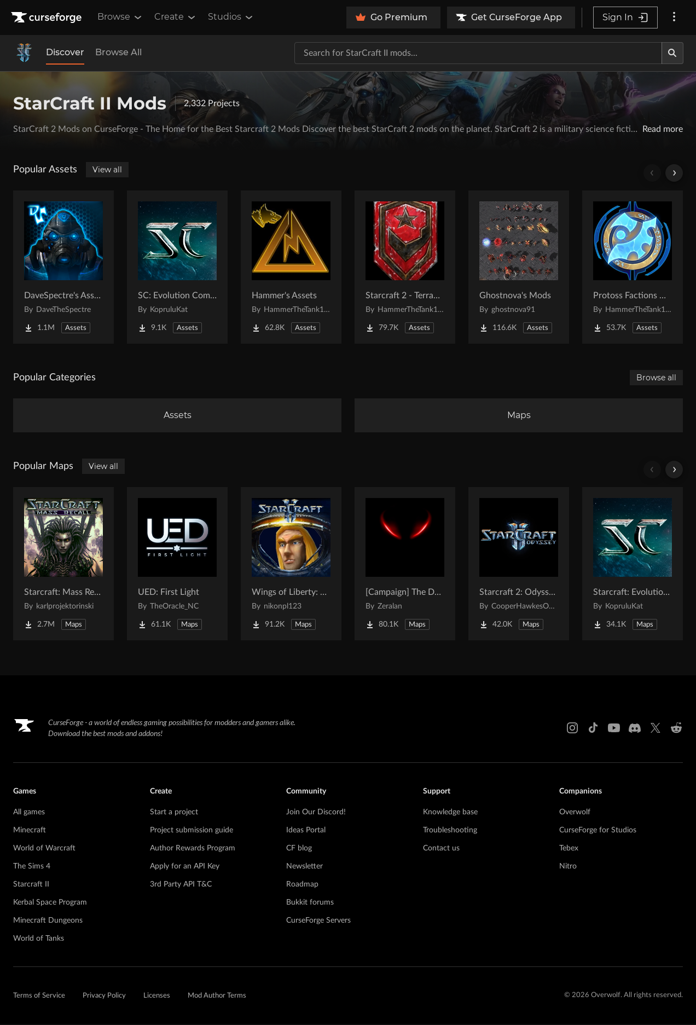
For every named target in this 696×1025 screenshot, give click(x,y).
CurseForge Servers (318, 921)
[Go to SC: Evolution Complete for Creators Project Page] (177, 267)
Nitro (568, 867)
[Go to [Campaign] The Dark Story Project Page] (405, 564)
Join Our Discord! (316, 813)
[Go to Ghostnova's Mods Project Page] (518, 267)
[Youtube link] (613, 729)
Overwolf (574, 813)
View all (107, 170)
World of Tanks (38, 939)
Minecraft (29, 831)
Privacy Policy (104, 996)
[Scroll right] (674, 173)
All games (29, 813)
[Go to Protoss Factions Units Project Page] (632, 267)
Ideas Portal (306, 831)
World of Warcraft (44, 849)
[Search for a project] (478, 53)
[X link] (655, 729)
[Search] (672, 53)
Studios (231, 16)
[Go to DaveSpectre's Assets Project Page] (63, 267)
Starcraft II (31, 885)
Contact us (441, 849)
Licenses (156, 996)
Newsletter (304, 867)
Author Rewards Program (192, 849)
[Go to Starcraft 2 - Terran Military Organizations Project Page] (405, 267)
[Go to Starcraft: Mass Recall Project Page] (63, 564)
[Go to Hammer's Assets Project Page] (291, 267)
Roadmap (302, 885)
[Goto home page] (47, 17)
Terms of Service (39, 996)
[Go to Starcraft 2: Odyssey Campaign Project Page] (518, 564)
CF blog (299, 849)
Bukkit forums (310, 903)
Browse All (118, 52)
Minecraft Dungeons (48, 921)
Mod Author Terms (217, 996)
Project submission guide (191, 831)
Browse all (656, 378)
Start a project (174, 813)
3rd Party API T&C (181, 885)
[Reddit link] (676, 729)
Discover (65, 52)
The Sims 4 (31, 867)
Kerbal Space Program (50, 903)
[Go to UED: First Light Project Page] (177, 564)
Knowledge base (450, 813)
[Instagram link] (572, 729)
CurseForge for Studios (597, 831)
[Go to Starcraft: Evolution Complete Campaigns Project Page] (632, 564)
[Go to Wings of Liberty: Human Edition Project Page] (291, 564)
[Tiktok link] (593, 729)
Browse (120, 16)
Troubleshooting (450, 831)
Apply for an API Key (184, 867)
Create (175, 16)
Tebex (568, 849)
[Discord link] (634, 729)
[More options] (674, 17)
